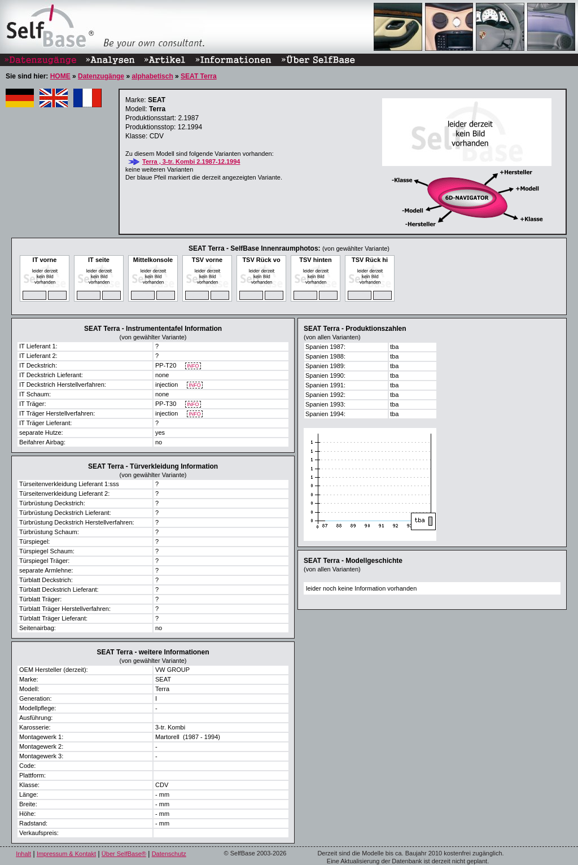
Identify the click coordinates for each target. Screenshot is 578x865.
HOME (60, 76)
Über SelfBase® (124, 853)
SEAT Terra (199, 76)
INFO (193, 366)
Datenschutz (169, 853)
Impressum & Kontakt (66, 853)
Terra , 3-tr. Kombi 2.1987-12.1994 (191, 161)
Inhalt (23, 853)
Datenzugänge (101, 76)
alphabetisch (152, 76)
